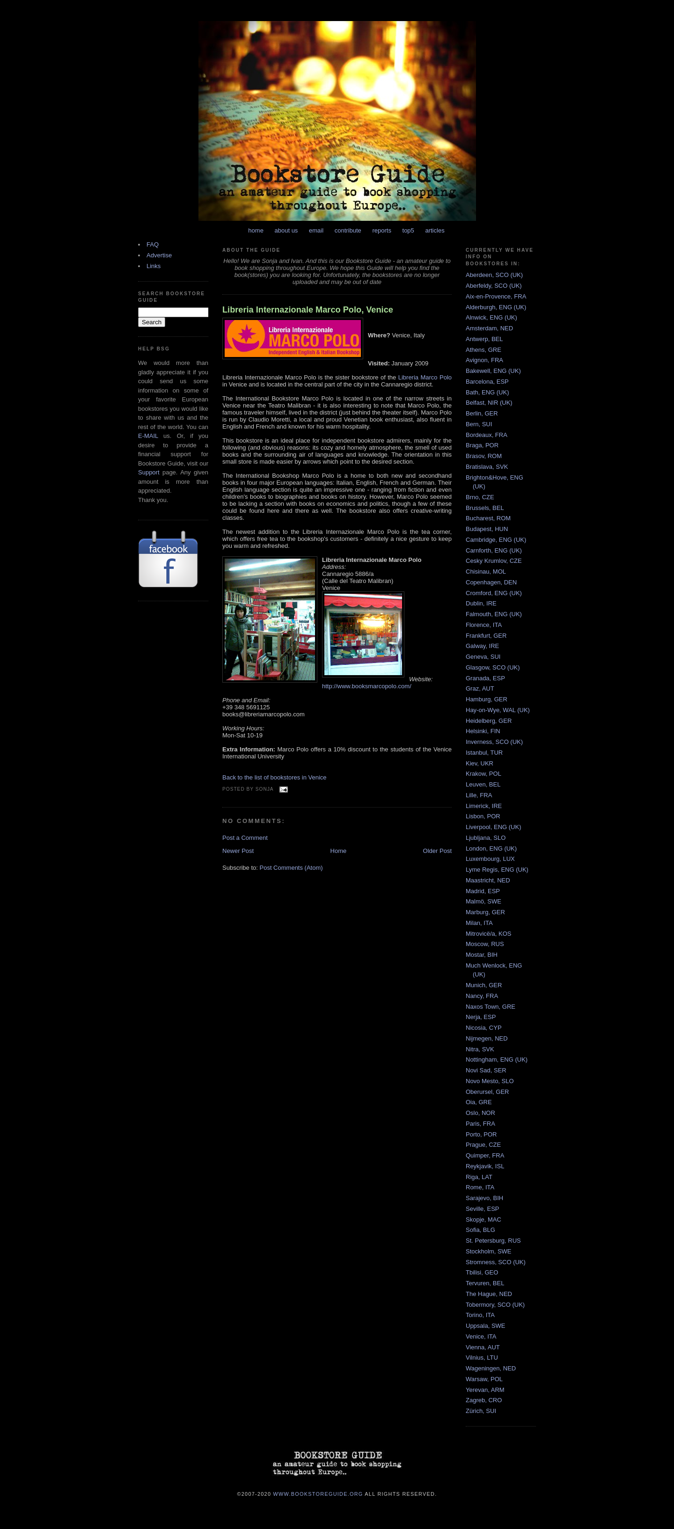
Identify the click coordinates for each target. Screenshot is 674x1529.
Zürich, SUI (481, 1410)
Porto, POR (481, 1134)
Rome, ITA (480, 1187)
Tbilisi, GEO (482, 1272)
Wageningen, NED (491, 1368)
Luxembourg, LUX (490, 858)
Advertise (159, 255)
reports (381, 230)
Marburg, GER (485, 912)
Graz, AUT (480, 688)
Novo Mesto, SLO (490, 1081)
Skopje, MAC (483, 1219)
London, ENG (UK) (491, 848)
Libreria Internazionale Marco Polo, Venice (307, 309)
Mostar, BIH (482, 954)
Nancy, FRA (482, 995)
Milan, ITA (479, 922)
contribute (348, 230)
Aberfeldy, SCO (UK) (494, 285)
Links (154, 265)
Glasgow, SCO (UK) (493, 667)
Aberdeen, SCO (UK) (494, 274)
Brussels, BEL (485, 507)
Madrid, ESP (483, 891)
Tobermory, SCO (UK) (495, 1304)
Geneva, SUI (483, 656)
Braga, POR (482, 445)
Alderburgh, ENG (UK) (496, 307)
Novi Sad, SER (486, 1070)
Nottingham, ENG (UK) (496, 1059)
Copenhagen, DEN (491, 582)
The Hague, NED (489, 1293)
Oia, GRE (479, 1102)
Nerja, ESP (481, 1016)
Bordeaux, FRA (486, 434)
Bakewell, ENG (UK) (493, 370)
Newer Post (238, 850)
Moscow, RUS (485, 943)
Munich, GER (484, 985)
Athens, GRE (483, 349)
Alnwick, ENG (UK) (491, 317)
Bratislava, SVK (487, 466)
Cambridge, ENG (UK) (496, 539)
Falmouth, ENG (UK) (494, 614)
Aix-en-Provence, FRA (496, 296)
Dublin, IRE (481, 603)
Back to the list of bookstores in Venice (274, 777)
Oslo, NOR (480, 1112)
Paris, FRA (480, 1123)
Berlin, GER (482, 413)
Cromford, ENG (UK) (494, 593)
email (316, 230)
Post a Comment (245, 837)
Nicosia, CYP (484, 1027)
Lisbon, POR (483, 816)
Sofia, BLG (480, 1229)
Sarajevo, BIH (484, 1197)
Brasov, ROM (484, 455)
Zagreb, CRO (484, 1400)
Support (149, 472)
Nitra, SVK (480, 1049)
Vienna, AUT (483, 1347)
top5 (408, 230)
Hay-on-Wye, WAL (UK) (498, 710)
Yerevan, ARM (485, 1389)
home (256, 230)
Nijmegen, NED (487, 1038)
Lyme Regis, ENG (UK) (497, 869)
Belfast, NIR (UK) (489, 402)
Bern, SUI (479, 424)
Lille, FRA (479, 795)
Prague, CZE (483, 1144)
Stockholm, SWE (489, 1251)
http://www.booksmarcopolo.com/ (366, 686)
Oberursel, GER (487, 1091)
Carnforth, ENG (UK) (494, 550)
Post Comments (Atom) (291, 867)
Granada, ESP (485, 678)
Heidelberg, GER (489, 720)
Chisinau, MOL (486, 571)
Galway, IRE (482, 645)
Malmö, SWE (483, 901)
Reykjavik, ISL (485, 1166)
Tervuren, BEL (485, 1283)
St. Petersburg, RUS (493, 1240)
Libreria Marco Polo (425, 377)
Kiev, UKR (479, 763)
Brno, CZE (480, 497)
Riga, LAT (479, 1176)
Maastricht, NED (488, 880)
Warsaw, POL (484, 1379)
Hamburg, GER (486, 699)
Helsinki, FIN (483, 731)
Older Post (437, 850)
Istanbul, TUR (484, 752)
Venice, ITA (481, 1336)
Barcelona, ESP (487, 381)
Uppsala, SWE (486, 1325)
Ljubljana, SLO (486, 837)
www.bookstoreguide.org (318, 1493)
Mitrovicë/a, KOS (489, 933)
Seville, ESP (482, 1208)
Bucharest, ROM (488, 518)
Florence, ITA (484, 624)
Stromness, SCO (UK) (496, 1262)
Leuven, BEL (483, 784)
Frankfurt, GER (486, 635)
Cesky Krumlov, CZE (494, 560)
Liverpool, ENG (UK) (493, 826)
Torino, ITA (480, 1314)
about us (286, 230)
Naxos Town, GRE (490, 1006)
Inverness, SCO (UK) (494, 741)
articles (434, 230)
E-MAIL (148, 435)
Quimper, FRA (485, 1155)
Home (338, 850)
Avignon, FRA (484, 360)
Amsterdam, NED (489, 328)
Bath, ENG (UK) (487, 392)
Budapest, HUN (487, 528)
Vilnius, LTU (482, 1357)
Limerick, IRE (484, 805)
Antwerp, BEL (484, 338)
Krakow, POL (483, 773)
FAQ (153, 244)
